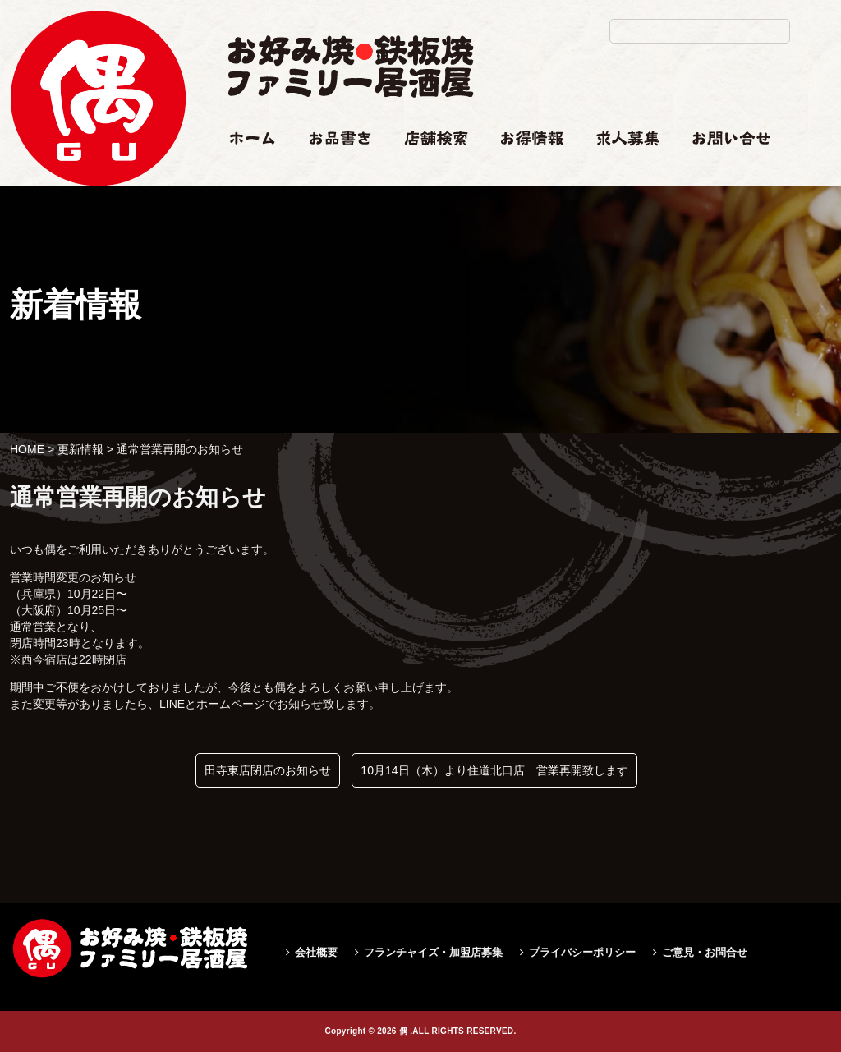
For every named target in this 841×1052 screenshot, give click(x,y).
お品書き (333, 170)
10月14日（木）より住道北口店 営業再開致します (494, 770)
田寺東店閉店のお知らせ (268, 770)
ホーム (244, 170)
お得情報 (524, 170)
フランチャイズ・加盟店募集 (433, 952)
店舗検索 (427, 170)
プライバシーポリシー (582, 952)
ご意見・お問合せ (704, 952)
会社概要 (316, 952)
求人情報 (619, 170)
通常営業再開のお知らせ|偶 (98, 219)
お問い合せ (721, 170)
